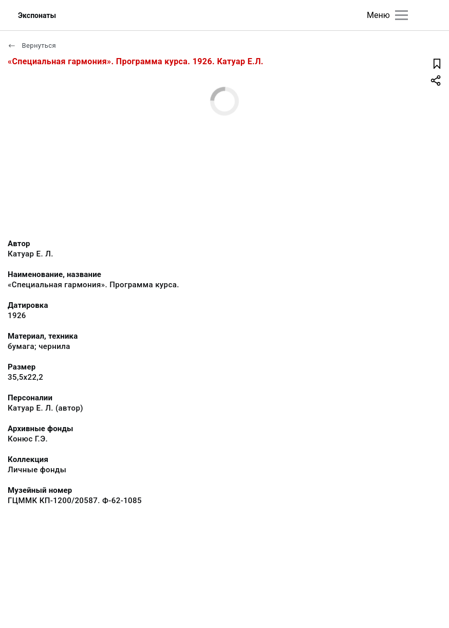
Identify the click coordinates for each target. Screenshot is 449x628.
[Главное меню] (401, 15)
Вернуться (32, 45)
